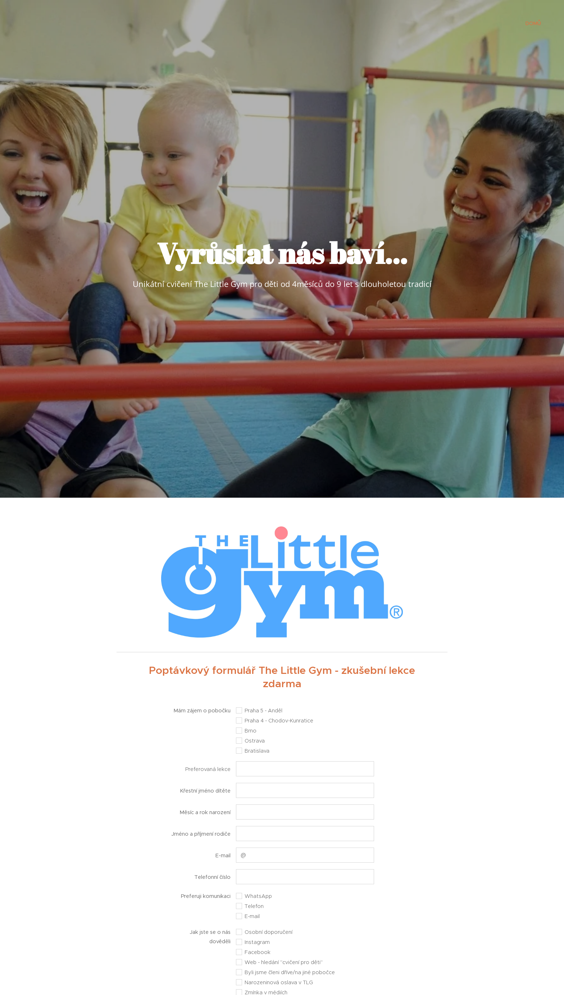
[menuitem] (532, 23)
